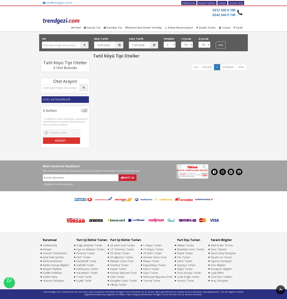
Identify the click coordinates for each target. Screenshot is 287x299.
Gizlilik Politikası (52, 272)
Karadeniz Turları (87, 272)
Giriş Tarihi (101, 38)
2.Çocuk (203, 38)
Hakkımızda (188, 3)
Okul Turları (117, 277)
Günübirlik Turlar (86, 261)
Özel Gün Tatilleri (221, 277)
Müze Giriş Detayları (223, 253)
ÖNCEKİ (207, 67)
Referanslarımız (52, 261)
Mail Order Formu (222, 245)
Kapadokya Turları (154, 265)
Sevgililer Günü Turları (123, 280)
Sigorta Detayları (221, 261)
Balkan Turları (185, 245)
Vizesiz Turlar (185, 280)
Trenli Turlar (84, 277)
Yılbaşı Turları (118, 284)
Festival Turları (85, 253)
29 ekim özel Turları (122, 245)
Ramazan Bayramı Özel (157, 277)
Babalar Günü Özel (121, 261)
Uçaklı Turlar (206, 27)
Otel (76, 27)
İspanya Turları (186, 265)
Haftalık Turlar (85, 265)
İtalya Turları (185, 269)
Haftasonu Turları (87, 269)
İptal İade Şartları (53, 257)
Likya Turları (150, 272)
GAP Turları (83, 257)
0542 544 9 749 (224, 15)
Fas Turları (183, 257)
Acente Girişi (236, 3)
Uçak (238, 27)
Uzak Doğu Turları (188, 277)
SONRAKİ (228, 67)
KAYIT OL (127, 177)
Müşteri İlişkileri (206, 3)
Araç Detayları (219, 280)
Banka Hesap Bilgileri (56, 265)
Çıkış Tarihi (136, 38)
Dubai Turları (185, 253)
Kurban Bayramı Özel (123, 272)
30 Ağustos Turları (121, 257)
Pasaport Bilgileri (221, 269)
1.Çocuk (186, 38)
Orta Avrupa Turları (189, 272)
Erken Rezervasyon (179, 27)
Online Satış (50, 277)
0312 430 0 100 (224, 10)
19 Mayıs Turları (153, 249)
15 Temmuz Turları (122, 249)
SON (241, 67)
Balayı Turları (151, 261)
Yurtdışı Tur (113, 27)
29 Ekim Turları (152, 253)
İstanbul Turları (119, 265)
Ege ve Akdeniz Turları (90, 249)
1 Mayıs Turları (152, 245)
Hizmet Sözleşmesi (55, 253)
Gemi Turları (184, 261)
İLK (196, 67)
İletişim (222, 3)
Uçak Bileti (217, 272)
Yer (44, 38)
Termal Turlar (151, 280)
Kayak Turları (118, 269)
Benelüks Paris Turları (190, 249)
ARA (220, 45)
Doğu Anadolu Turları (89, 245)
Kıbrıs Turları (151, 269)
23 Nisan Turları (120, 253)
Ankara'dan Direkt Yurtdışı (143, 27)
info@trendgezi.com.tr (57, 2)
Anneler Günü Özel (154, 257)
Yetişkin (169, 38)
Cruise (224, 27)
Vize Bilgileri (218, 265)
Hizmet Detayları (53, 280)
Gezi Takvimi (219, 249)
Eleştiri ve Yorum (221, 257)
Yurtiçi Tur (92, 27)
